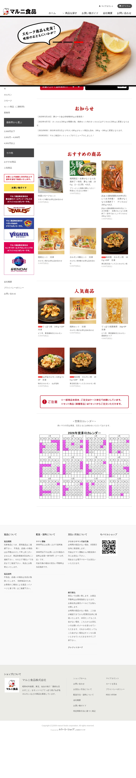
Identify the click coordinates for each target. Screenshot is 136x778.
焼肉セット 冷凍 (46, 298)
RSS (108, 736)
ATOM (113, 736)
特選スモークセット (47, 237)
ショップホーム (79, 719)
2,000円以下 (9, 172)
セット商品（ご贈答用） (15, 147)
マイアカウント (107, 6)
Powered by (68, 771)
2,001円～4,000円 (12, 178)
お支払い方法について (82, 730)
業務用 (7, 153)
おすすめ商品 (10, 203)
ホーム (52, 13)
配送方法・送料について (83, 736)
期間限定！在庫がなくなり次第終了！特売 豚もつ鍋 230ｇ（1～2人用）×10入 (83, 222)
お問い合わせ (124, 13)
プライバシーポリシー (14, 329)
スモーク (8, 142)
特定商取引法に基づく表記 (84, 752)
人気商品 (8, 209)
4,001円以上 (9, 184)
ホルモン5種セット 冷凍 (81, 298)
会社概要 (107, 13)
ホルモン (8, 136)
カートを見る (111, 725)
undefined (57, 81)
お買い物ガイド (90, 13)
